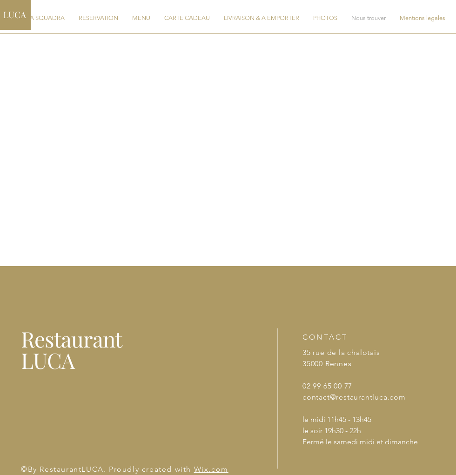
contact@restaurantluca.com (354, 397)
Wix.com (211, 469)
